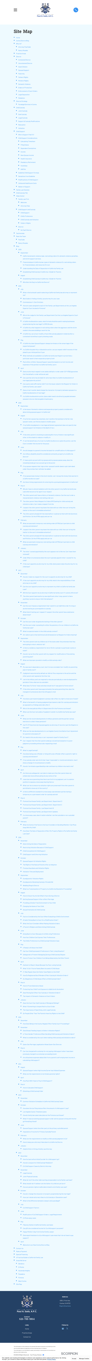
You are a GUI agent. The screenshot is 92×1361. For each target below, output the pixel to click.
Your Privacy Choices (37, 1355)
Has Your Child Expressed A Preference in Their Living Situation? (43, 951)
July (22, 289)
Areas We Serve (21, 1260)
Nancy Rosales (23, 50)
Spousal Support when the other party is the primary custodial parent (45, 1128)
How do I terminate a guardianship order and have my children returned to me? (48, 766)
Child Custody (20, 107)
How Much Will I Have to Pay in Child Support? (37, 1081)
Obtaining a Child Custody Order (33, 1091)
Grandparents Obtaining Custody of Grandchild (38, 882)
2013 (19, 1095)
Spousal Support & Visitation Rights (34, 861)
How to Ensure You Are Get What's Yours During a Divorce (41, 896)
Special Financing (22, 1254)
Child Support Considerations (27, 138)
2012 (19, 1153)
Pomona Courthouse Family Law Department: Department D (42, 801)
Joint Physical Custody (30, 1176)
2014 (19, 1064)
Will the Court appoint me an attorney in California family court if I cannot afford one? (50, 593)
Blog (17, 246)
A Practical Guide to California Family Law (29, 1257)
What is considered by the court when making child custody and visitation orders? (49, 1037)
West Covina (22, 1281)
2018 (19, 403)
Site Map (19, 1284)
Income (23, 152)
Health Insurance (26, 159)
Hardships (24, 166)
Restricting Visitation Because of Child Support (38, 847)
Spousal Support (23, 70)
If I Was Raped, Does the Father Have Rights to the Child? (41, 972)
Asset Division (22, 67)
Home (18, 37)
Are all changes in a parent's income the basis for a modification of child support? (49, 450)
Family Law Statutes (22, 190)
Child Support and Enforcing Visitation (35, 854)
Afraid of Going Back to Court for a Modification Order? (40, 920)
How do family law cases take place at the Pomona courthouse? (43, 1115)
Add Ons (23, 169)
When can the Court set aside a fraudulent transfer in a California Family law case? (49, 712)
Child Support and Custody (26, 209)
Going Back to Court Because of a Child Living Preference (41, 934)
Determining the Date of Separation (34, 844)
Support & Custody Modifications (29, 121)
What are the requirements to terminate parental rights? (41, 1074)
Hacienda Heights (24, 1270)
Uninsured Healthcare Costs (27, 183)
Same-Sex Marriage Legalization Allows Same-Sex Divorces (42, 1044)
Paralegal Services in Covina (27, 104)
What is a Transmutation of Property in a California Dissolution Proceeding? (47, 889)
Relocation (21, 125)
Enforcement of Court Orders (27, 91)
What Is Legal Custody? (30, 750)
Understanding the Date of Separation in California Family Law (43, 268)
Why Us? (19, 44)
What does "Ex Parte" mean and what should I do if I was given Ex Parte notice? (48, 686)
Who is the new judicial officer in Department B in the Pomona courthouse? (47, 708)
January (23, 548)
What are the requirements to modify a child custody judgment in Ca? (45, 1139)
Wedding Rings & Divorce (31, 885)
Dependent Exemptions (28, 148)
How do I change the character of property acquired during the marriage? (47, 1194)
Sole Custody (22, 114)
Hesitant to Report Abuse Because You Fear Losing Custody (42, 965)
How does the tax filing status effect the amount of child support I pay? (46, 1108)
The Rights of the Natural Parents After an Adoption (40, 865)
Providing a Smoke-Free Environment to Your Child (39, 903)
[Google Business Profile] (63, 1328)
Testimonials (20, 233)
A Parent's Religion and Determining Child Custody (39, 927)
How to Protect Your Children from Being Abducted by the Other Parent (46, 958)
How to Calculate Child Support (33, 1088)
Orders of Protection (25, 87)
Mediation (21, 98)
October (23, 618)
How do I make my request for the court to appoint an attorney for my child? (47, 577)
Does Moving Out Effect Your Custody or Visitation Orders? (41, 993)
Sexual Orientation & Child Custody (34, 910)
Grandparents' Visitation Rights (33, 878)
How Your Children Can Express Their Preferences (39, 937)
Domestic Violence (24, 84)
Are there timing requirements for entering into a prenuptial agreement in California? (50, 482)
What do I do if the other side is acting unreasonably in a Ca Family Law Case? (47, 1180)
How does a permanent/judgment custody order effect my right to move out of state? (50, 699)
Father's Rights (26, 223)
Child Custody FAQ (22, 193)
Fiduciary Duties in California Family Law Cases (38, 1225)
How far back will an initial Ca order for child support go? (41, 1159)
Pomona (21, 1277)
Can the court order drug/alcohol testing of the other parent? (43, 621)
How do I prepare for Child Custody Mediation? (38, 1163)
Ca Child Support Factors (31, 1208)
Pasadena (21, 1274)
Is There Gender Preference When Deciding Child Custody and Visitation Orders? (49, 1034)
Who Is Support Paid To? (26, 134)
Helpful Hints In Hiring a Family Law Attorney (37, 1149)
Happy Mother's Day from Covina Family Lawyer (38, 1232)
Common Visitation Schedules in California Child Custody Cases (43, 1101)
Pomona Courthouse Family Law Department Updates (40, 812)
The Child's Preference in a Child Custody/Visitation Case (41, 941)
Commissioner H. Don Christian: (33, 302)
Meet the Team (21, 236)
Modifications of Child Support (28, 180)
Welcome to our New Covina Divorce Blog (36, 1245)
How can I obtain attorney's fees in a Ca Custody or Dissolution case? (45, 1197)
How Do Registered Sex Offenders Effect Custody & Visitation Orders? (45, 975)
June (22, 312)
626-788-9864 (27, 1319)
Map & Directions (65, 1306)
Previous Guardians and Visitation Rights (36, 868)
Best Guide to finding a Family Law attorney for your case (41, 298)
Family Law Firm (23, 199)
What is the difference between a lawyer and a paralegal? (41, 1201)
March (23, 486)
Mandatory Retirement (28, 162)
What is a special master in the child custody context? (40, 631)
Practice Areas (21, 53)
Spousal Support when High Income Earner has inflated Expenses (44, 1070)
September (24, 253)
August (23, 275)
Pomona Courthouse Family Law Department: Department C (42, 805)
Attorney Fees (25, 206)
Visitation (21, 128)
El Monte (21, 1267)
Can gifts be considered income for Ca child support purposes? (43, 1228)
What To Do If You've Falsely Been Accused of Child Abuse (41, 968)
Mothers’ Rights (23, 81)
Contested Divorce (24, 60)
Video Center (20, 196)
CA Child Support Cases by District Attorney (37, 1166)
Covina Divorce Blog (22, 40)
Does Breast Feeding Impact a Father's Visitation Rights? (41, 1030)
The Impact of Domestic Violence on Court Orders (39, 996)
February (24, 520)
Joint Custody (22, 111)
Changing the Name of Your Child (33, 906)
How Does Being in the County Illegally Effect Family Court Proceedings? (46, 1024)
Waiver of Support (24, 187)
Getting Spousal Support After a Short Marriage (38, 899)
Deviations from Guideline (26, 176)
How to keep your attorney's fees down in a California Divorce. (43, 1142)
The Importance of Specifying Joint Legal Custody (39, 1010)
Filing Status (25, 145)
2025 (19, 249)
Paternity (21, 74)
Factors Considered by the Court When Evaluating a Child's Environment (46, 916)
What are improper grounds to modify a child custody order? (42, 660)
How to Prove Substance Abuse (33, 986)
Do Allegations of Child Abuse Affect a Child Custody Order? (42, 979)
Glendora (21, 1264)
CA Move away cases (29, 1218)
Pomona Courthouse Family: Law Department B (38, 808)
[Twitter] (67, 1328)
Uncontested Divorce (25, 63)
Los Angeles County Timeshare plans (35, 1112)
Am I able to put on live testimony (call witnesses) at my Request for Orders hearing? (50, 635)
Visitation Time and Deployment (33, 871)
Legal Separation (24, 94)
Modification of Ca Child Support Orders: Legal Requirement (42, 1214)
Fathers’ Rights (23, 77)
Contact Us (19, 1248)
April (22, 368)
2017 (19, 570)
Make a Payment (21, 1251)
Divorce (18, 56)
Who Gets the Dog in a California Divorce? (36, 282)
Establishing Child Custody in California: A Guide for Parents (42, 272)
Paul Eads (21, 239)
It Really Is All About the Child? (32, 948)
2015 (19, 1017)
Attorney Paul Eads (24, 47)
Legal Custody (22, 118)
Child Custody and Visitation (30, 219)
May (22, 340)
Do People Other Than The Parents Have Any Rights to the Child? (44, 1013)
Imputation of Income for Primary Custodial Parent (39, 1132)
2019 (19, 286)
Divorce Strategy (21, 101)
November (24, 602)
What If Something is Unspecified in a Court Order (39, 1006)
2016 (19, 837)
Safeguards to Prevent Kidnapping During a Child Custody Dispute (44, 954)
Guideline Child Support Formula (28, 173)
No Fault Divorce (26, 230)
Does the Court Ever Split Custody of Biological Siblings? (41, 1003)
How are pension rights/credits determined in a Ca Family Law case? (45, 1187)
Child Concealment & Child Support (34, 851)
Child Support (20, 131)
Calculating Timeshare (28, 141)
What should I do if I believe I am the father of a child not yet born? (44, 1183)
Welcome (24, 202)
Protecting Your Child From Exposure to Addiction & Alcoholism (43, 989)
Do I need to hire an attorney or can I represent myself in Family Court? (45, 737)
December (24, 574)
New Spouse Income (27, 155)
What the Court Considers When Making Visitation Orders (41, 923)
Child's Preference (27, 216)
